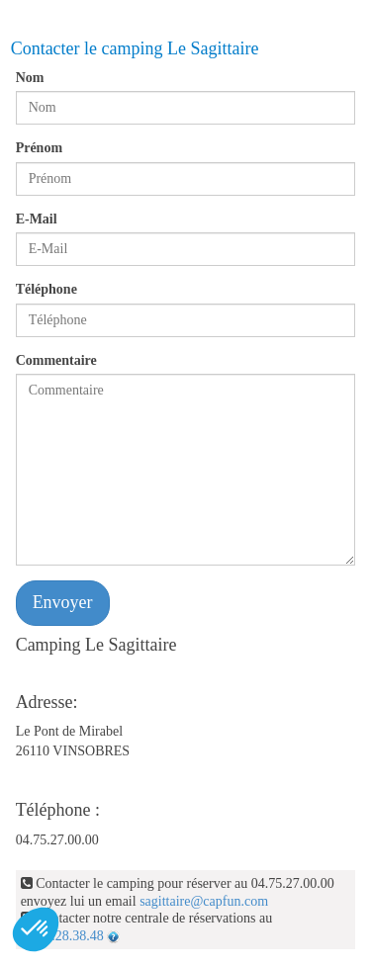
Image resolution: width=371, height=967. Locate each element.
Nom (30, 77)
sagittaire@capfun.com (203, 901)
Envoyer (63, 602)
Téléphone (46, 289)
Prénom (39, 147)
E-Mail (36, 219)
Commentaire (56, 360)
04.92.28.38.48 (62, 935)
